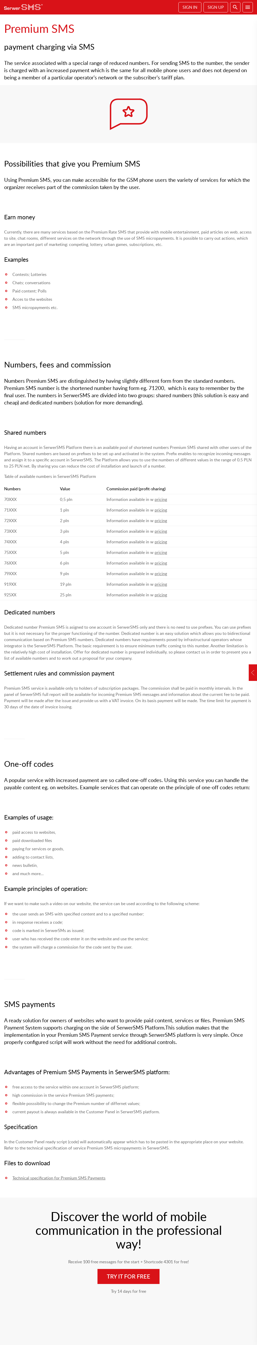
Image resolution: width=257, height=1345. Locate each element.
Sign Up (216, 7)
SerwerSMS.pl (25, 7)
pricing (161, 499)
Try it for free (128, 1276)
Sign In (190, 7)
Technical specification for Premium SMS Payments (58, 1178)
